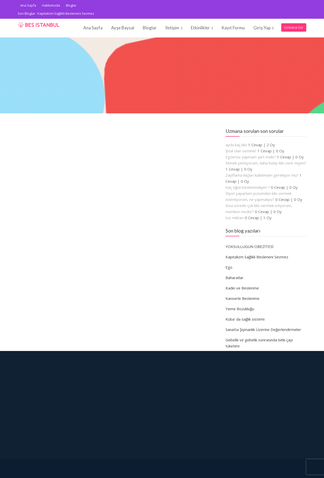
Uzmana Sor (293, 27)
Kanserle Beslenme (242, 298)
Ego (229, 267)
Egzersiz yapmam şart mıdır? (251, 156)
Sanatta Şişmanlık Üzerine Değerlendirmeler (263, 329)
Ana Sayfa (28, 5)
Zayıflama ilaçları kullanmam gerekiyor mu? (262, 175)
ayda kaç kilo (236, 144)
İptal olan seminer (241, 150)
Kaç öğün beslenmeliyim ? (248, 187)
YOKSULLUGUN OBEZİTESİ (249, 246)
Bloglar (71, 5)
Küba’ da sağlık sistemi (245, 319)
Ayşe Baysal (122, 27)
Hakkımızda (51, 5)
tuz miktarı (235, 217)
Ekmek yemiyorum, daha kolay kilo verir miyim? (266, 162)
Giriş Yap (262, 27)
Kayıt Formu (233, 27)
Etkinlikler (200, 27)
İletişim (172, 27)
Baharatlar (235, 277)
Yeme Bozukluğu (240, 308)
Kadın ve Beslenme (242, 287)
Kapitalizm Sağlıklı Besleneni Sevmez (65, 13)
